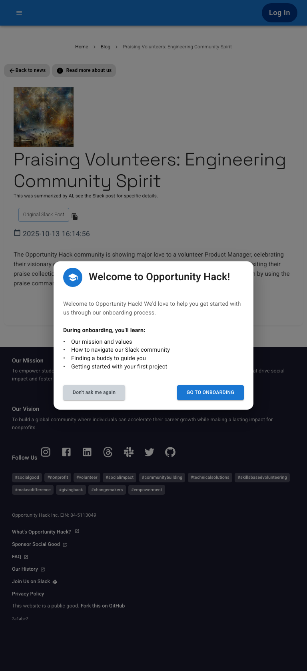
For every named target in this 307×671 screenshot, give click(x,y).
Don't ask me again (94, 392)
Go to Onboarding (210, 392)
